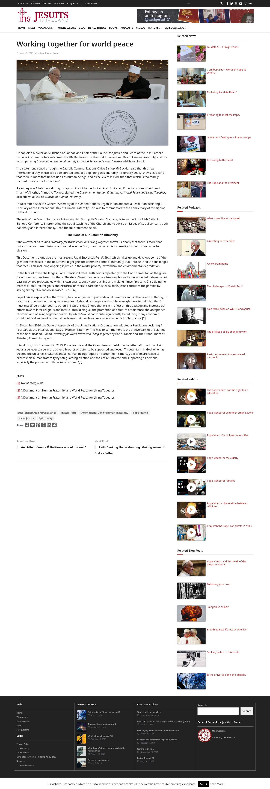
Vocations (46, 27)
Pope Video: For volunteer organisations (230, 412)
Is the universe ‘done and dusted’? (226, 674)
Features (155, 27)
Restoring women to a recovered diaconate (226, 356)
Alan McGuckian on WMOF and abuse (228, 309)
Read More (216, 784)
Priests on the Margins (98, 760)
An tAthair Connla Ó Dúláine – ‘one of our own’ (53, 447)
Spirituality (35, 3)
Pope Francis (141, 412)
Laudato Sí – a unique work (222, 47)
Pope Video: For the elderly (222, 458)
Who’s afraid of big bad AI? (100, 736)
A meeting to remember (221, 241)
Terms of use (23, 752)
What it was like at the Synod (223, 218)
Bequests (21, 761)
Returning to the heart (220, 160)
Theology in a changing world (102, 724)
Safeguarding (175, 27)
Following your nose (218, 584)
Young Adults (72, 3)
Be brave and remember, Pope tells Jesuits (157, 739)
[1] (18, 383)
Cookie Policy (23, 748)
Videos (140, 27)
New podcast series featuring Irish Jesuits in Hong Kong (163, 721)
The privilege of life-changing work (227, 331)
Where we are (67, 27)
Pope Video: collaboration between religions (227, 505)
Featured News (44, 53)
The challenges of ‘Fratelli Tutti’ (224, 286)
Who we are (22, 717)
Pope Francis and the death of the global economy (226, 563)
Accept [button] (203, 784)
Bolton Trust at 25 (145, 758)
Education (47, 3)
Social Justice (59, 3)
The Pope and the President (223, 183)
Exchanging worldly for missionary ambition (158, 730)
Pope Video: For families (221, 480)
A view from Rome (217, 263)
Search (202, 705)
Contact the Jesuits (25, 765)
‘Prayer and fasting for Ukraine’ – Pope (229, 137)
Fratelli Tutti (68, 412)
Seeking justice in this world (223, 652)
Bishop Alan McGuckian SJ (40, 412)
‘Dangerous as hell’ (218, 607)
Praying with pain (145, 748)
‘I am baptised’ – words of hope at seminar (226, 71)
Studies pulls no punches (149, 712)
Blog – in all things (92, 27)
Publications (23, 3)
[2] (18, 390)
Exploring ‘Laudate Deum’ (222, 92)
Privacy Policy (23, 744)
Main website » (219, 730)
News (31, 27)
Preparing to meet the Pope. (223, 114)
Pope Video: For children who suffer (227, 435)
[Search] (200, 3)
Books (113, 27)
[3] (18, 397)
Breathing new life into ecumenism (227, 629)
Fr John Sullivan (91, 3)
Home (22, 27)
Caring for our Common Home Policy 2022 (36, 756)
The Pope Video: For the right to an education (227, 391)
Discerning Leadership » (223, 737)
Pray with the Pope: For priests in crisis (229, 526)
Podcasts (126, 27)
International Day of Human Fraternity (104, 412)
